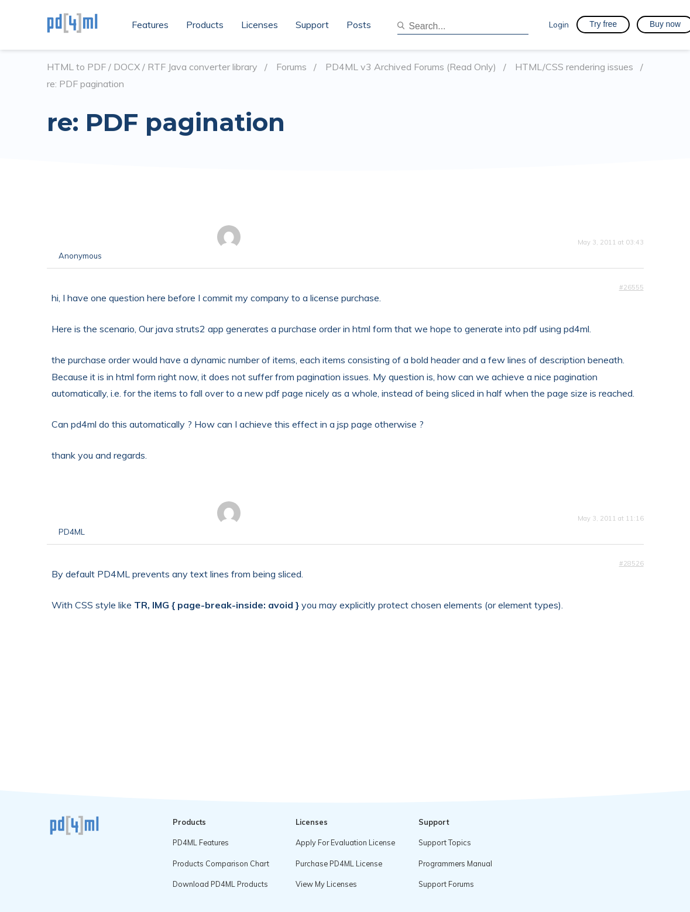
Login (559, 24)
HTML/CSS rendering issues (574, 67)
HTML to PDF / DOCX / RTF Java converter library (152, 67)
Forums (291, 67)
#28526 (631, 563)
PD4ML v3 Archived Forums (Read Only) (410, 67)
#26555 (631, 287)
